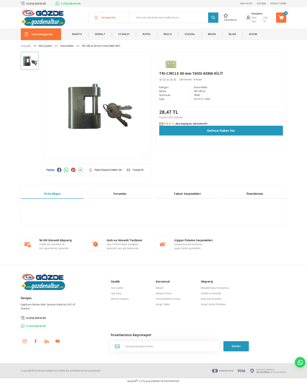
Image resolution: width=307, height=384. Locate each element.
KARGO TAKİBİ (278, 3)
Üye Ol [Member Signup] (265, 19)
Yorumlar (120, 194)
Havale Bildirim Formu (168, 299)
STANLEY (124, 34)
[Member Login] (248, 17)
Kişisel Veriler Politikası (213, 304)
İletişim (160, 288)
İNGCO (167, 34)
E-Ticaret (145, 381)
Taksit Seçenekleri (187, 194)
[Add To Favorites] (147, 155)
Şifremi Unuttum (120, 299)
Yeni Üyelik (117, 288)
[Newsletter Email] (165, 346)
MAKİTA (77, 34)
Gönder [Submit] (236, 346)
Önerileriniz (254, 194)
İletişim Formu (164, 293)
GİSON (253, 34)
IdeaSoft (132, 381)
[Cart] (281, 18)
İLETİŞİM (261, 3)
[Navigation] (41, 34)
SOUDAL (190, 34)
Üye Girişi (116, 293)
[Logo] (43, 17)
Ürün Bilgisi (52, 194)
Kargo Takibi (163, 304)
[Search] (173, 18)
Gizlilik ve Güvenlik (211, 293)
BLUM (232, 34)
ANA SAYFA (246, 3)
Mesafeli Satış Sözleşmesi (215, 288)
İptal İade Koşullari (211, 299)
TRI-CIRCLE (199, 91)
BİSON (212, 34)
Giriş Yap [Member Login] (253, 19)
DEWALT (100, 34)
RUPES (147, 34)
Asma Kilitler (201, 87)
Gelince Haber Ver (221, 130)
